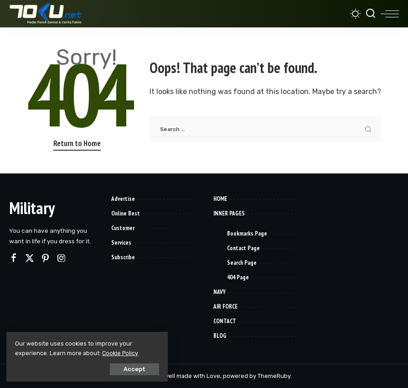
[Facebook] (13, 258)
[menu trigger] (390, 13)
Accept (110, 368)
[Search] (370, 13)
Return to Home (77, 143)
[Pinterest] (45, 258)
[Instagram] (61, 258)
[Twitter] (29, 258)
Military (32, 208)
